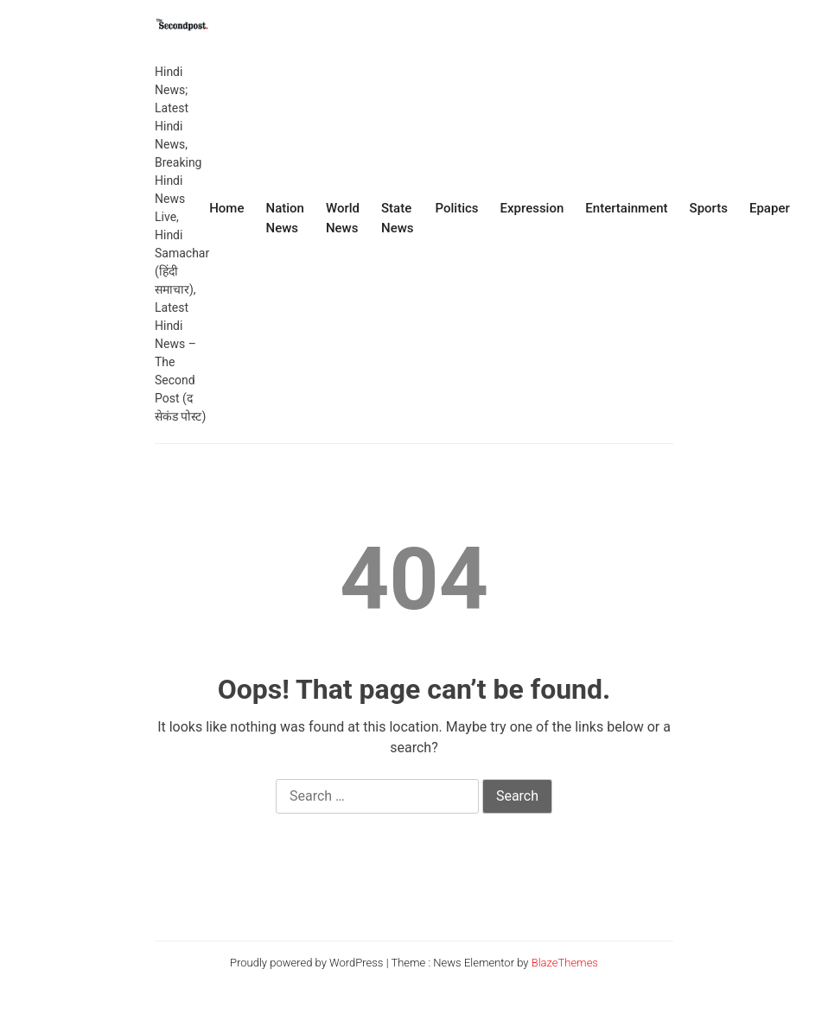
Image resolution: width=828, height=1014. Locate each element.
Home (226, 208)
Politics (457, 208)
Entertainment (626, 208)
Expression (532, 208)
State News (397, 218)
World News (343, 218)
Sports (709, 208)
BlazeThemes (565, 962)
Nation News (284, 218)
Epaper (769, 208)
